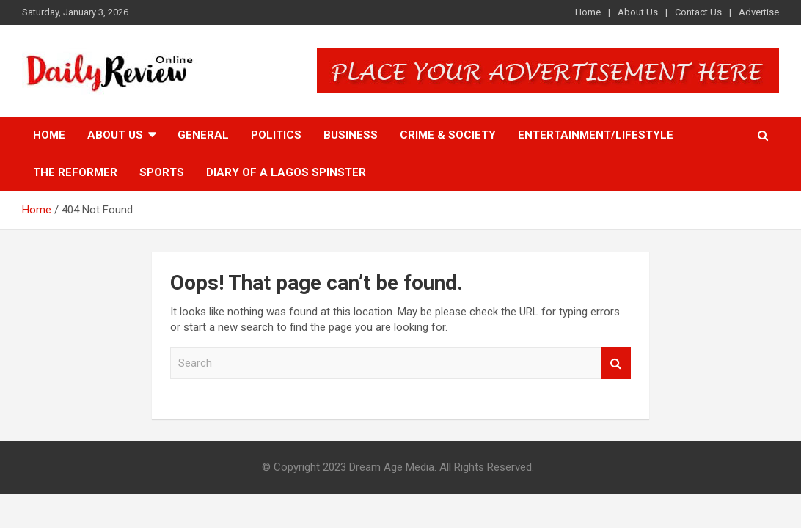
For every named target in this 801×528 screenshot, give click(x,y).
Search (616, 363)
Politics (276, 135)
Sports (161, 172)
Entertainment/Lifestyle (595, 135)
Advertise (759, 12)
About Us (638, 12)
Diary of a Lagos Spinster (286, 172)
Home (588, 12)
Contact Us (698, 12)
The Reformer (75, 172)
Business (350, 135)
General (203, 135)
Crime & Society (448, 135)
